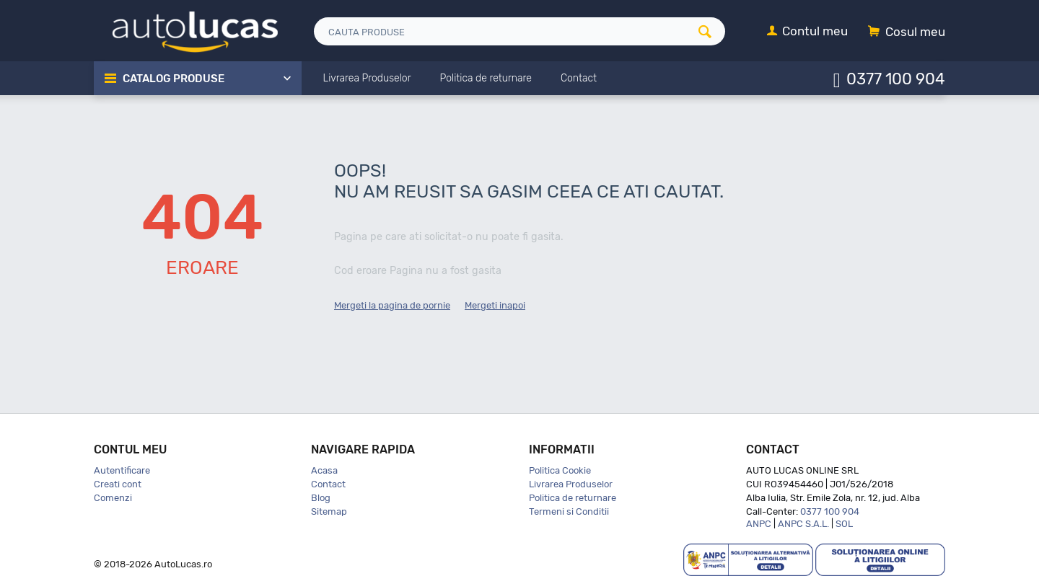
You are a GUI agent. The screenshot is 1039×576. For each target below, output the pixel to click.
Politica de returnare (572, 497)
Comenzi (113, 497)
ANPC (758, 523)
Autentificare (122, 470)
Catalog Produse (173, 78)
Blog (320, 497)
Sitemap (329, 511)
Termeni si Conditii (569, 511)
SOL (844, 523)
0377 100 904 (895, 78)
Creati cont (117, 484)
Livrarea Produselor (571, 484)
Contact (328, 484)
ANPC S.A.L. (803, 523)
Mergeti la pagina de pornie (392, 305)
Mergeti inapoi (495, 305)
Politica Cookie (560, 470)
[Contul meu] (807, 32)
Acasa (324, 470)
